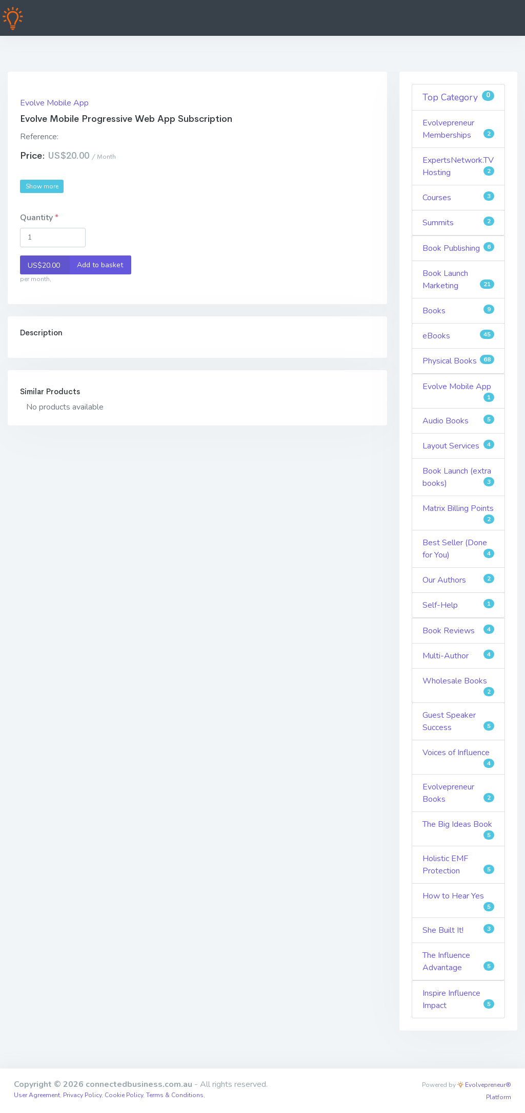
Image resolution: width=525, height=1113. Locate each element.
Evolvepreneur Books (458, 793)
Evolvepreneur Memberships (458, 129)
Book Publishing (458, 248)
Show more (42, 186)
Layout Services (458, 446)
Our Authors (458, 580)
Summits (458, 222)
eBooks (458, 335)
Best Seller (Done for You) (458, 549)
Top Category (458, 97)
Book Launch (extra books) (458, 477)
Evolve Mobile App (54, 103)
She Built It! (458, 930)
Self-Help (458, 605)
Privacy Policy (82, 1095)
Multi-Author (458, 655)
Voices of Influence (458, 757)
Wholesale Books (458, 685)
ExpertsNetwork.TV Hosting (458, 166)
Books (458, 310)
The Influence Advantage (458, 961)
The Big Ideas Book (458, 829)
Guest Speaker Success (458, 721)
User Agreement (37, 1095)
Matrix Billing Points (458, 513)
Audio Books (458, 420)
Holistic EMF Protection (458, 864)
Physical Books (458, 361)
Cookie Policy (124, 1095)
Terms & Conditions (175, 1095)
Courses (458, 197)
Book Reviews (458, 630)
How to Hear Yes (458, 900)
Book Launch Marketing (458, 279)
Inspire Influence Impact (458, 999)
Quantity (37, 217)
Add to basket (72, 264)
